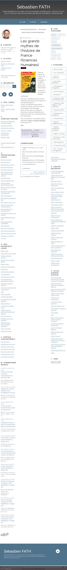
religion (54, 41)
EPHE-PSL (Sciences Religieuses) (57, 184)
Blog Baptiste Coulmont (8, 165)
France (54, 35)
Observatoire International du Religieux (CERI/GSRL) (58, 159)
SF (2, 406)
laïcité (53, 58)
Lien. (22, 125)
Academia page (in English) (6, 68)
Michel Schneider (6, 481)
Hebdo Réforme (5, 303)
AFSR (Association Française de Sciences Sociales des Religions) (57, 279)
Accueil (22, 22)
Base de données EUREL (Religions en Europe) (58, 290)
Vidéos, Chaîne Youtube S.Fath (8, 110)
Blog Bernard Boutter (7, 170)
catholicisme (55, 38)
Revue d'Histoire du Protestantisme (6, 210)
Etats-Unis (62, 35)
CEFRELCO (54, 213)
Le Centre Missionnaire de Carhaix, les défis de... (8, 453)
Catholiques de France (7, 347)
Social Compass (55, 336)
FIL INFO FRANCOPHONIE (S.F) (8, 144)
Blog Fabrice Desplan (7, 167)
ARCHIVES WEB (5, 137)
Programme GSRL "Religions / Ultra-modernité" (58, 104)
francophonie (56, 55)
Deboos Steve (5, 372)
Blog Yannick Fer (5, 162)
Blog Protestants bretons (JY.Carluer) (8, 188)
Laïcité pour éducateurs (8, 267)
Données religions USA (57, 306)
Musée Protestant (6, 160)
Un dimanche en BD (59, 145)
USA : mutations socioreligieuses (57, 149)
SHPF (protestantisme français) (57, 189)
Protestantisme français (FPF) (8, 218)
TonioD (3, 438)
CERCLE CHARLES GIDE (7, 181)
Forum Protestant (6, 316)
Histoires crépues (6, 331)
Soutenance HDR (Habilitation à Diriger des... (7, 468)
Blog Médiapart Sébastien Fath (8, 199)
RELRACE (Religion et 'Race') (57, 242)
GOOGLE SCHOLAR (6, 125)
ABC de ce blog (58, 69)
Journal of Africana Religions (56, 328)
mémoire (35, 134)
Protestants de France (7, 357)
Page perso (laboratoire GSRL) (8, 64)
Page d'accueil (42, 29)
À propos (43, 22)
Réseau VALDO (55, 261)
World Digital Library (56, 258)
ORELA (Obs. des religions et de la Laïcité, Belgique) (8, 311)
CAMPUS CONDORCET (57, 226)
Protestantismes (58, 118)
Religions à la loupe (59, 134)
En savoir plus (8, 568)
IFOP (52, 315)
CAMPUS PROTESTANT (57, 230)
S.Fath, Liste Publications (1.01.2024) (8, 76)
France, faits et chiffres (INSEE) (7, 261)
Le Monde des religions (8, 277)
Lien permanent (26, 130)
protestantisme (57, 48)
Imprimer (35, 136)
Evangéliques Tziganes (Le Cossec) (8, 214)
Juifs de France (5, 342)
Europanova (4, 269)
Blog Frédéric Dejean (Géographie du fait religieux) (7, 173)
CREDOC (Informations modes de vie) (57, 294)
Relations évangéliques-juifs (57, 122)
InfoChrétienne (5, 226)
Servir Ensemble (6, 329)
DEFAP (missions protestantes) (56, 216)
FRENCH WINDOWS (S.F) (8, 147)
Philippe (3, 389)
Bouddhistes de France (8, 349)
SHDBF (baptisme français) (56, 234)
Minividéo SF (57, 94)
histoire (29, 133)
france (37, 132)
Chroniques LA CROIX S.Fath (7, 307)
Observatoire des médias (8, 253)
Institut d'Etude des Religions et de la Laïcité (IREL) (58, 177)
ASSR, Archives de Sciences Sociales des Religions (57, 285)
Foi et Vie (3, 238)
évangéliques (56, 45)
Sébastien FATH (33, 7)
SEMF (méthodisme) (57, 202)
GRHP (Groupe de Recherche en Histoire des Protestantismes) (57, 208)
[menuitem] (22, 22)
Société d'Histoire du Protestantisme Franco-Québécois (58, 340)
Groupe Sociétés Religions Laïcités (56, 361)
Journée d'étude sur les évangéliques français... (8, 391)
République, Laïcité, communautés (30, 131)
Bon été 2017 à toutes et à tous (29, 29)
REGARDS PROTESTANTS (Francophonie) (8, 192)
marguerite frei (5, 423)
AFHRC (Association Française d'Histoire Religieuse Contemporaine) (57, 197)
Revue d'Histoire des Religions (57, 333)
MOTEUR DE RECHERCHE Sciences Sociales (8, 122)
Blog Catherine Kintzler (7, 228)
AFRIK (2, 292)
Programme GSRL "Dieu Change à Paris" (58, 99)
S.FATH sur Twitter (6, 130)
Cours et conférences (55, 77)
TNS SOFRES (54, 313)
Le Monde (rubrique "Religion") (7, 284)
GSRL (53, 52)
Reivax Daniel (5, 500)
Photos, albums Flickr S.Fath (7, 106)
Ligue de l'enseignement (8, 231)
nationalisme (25, 135)
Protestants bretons (57, 205)
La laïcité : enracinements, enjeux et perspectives (8, 407)
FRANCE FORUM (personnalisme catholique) (5, 324)
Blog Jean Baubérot (6, 196)
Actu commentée (59, 72)
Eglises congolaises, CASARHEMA (6, 222)
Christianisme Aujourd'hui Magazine (8, 300)
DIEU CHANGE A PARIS (57, 192)
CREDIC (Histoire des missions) (57, 238)
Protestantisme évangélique (57, 114)
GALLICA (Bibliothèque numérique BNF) (57, 172)
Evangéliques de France (8, 344)
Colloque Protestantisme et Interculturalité (6, 375)
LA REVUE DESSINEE (6, 297)
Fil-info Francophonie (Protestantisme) (7, 205)
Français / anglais (6, 61)
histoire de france (37, 133)
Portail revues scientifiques (55, 298)
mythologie (29, 134)
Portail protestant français (6, 256)
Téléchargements (59, 142)
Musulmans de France (7, 352)
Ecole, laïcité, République (56, 82)
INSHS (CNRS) (55, 228)
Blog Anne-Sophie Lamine (8, 233)
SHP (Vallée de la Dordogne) (56, 250)
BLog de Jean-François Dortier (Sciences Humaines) (57, 319)
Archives (32, 22)
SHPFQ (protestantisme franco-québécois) (58, 246)
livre (59, 58)
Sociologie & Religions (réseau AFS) (57, 324)
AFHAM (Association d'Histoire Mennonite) (57, 255)
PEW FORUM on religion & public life (58, 309)
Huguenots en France (7, 236)
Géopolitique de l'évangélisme (57, 87)
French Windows (6, 178)
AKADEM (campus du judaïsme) (7, 319)
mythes (23, 134)
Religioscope (4, 251)
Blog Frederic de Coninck (8, 202)
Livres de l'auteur (59, 91)
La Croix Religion (5, 274)
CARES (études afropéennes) (55, 264)
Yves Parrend (5, 451)
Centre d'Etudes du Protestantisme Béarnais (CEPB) (58, 221)
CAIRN (52, 353)
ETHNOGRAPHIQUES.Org (58, 350)
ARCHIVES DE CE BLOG (7, 128)
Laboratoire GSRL (56, 181)
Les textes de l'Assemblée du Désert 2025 (8, 439)
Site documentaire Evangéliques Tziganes (7, 280)
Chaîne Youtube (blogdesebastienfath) (7, 184)
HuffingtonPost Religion (7, 272)
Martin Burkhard (6, 517)
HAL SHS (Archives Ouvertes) (56, 302)
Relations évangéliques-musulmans (56, 128)
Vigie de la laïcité (5, 294)
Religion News (5, 264)
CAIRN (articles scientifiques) (5, 134)
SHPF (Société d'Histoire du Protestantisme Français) (58, 346)
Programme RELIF (59, 110)
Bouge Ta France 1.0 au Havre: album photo (33, 32)
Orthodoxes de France (7, 354)
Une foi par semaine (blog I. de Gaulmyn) (8, 288)
